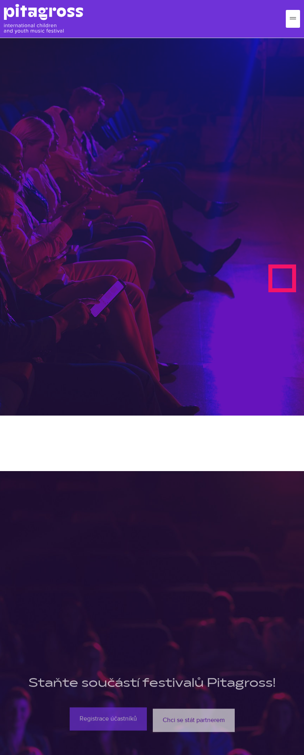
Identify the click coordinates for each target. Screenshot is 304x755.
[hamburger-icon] (293, 19)
